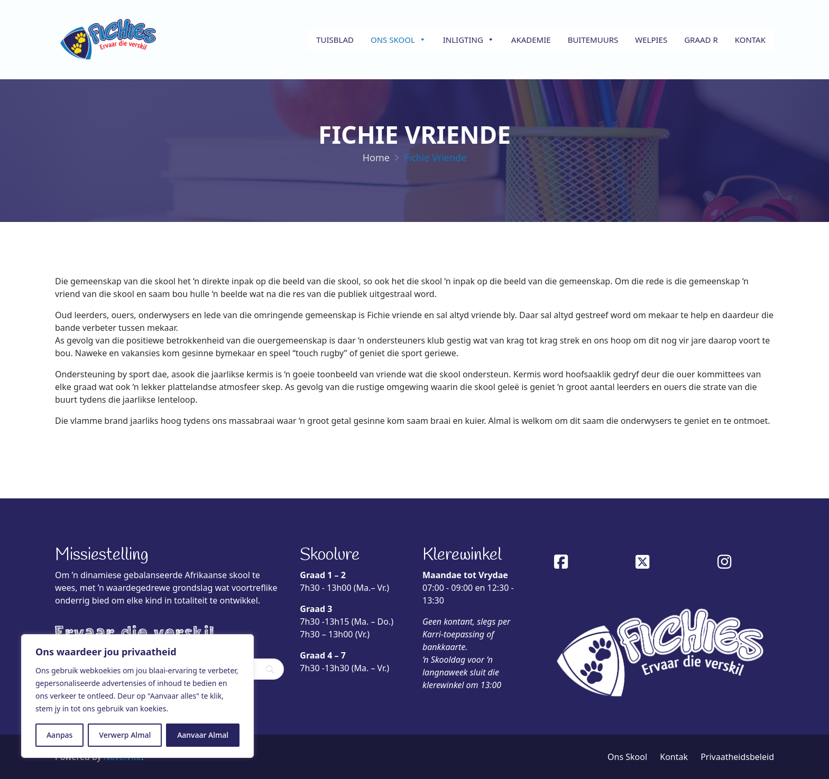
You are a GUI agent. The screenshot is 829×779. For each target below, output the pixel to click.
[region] (137, 696)
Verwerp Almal (125, 735)
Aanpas (59, 735)
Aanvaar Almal (202, 735)
